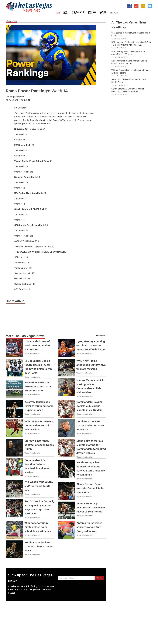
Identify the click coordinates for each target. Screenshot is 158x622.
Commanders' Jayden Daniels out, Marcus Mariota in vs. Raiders (89, 406)
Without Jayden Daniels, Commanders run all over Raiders (39, 425)
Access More (100, 336)
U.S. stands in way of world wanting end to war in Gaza (37, 345)
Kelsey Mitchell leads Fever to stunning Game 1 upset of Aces (38, 406)
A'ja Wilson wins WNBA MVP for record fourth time (38, 485)
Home (58, 13)
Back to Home (11, 21)
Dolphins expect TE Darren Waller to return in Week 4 (90, 425)
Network (114, 13)
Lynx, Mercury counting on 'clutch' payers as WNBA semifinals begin (90, 345)
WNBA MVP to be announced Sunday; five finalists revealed (91, 364)
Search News (103, 13)
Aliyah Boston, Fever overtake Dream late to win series (90, 488)
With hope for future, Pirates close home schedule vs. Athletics (37, 527)
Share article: (15, 301)
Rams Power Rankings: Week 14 (37, 91)
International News (78, 13)
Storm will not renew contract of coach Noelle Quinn (39, 444)
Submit (99, 578)
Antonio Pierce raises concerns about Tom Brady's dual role (89, 527)
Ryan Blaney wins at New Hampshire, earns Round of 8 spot (38, 386)
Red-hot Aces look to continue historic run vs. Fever (39, 546)
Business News (92, 13)
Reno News (65, 13)
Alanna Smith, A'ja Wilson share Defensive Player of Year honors (90, 507)
